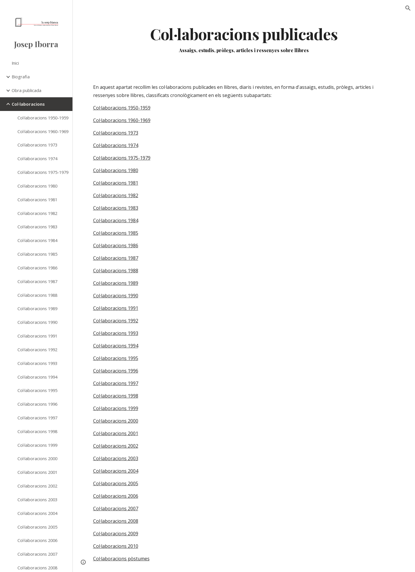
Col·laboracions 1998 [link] (37, 431)
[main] (244, 38)
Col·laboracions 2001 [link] (37, 472)
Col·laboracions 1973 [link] (37, 145)
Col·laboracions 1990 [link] (37, 322)
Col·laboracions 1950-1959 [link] (42, 118)
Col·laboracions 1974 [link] (37, 158)
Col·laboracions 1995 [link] (37, 390)
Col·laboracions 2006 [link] (37, 540)
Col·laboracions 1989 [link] (37, 308)
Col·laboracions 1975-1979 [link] (42, 172)
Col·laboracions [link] (28, 104)
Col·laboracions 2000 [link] (37, 458)
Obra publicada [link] (26, 90)
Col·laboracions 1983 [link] (37, 226)
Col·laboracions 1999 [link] (37, 445)
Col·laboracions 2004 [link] (37, 513)
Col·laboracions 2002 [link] (37, 486)
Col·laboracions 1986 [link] (37, 268)
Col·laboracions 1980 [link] (37, 186)
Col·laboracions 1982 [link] (37, 213)
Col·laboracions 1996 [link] (37, 404)
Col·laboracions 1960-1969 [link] (42, 131)
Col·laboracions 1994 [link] (37, 377)
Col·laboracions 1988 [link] (37, 295)
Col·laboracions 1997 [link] (37, 418)
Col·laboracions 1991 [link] (37, 336)
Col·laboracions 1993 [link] (37, 363)
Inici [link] (15, 63)
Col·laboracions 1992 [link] (37, 349)
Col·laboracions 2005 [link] (37, 527)
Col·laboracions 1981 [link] (37, 199)
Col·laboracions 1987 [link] (37, 281)
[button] (408, 8)
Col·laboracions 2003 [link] (37, 499)
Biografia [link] (21, 77)
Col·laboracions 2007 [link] (37, 554)
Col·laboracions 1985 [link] (37, 254)
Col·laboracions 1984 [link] (37, 240)
